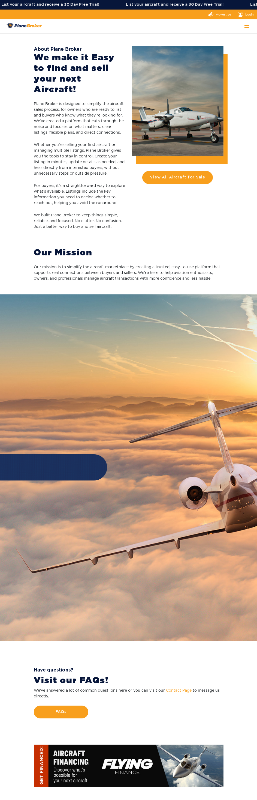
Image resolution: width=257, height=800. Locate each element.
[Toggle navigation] (247, 26)
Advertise (219, 14)
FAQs (61, 712)
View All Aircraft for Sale (177, 177)
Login (246, 14)
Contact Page (179, 690)
